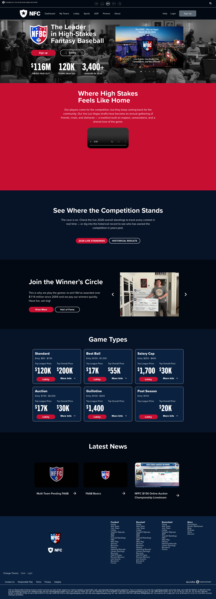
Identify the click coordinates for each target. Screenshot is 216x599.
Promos (106, 13)
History (114, 547)
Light (30, 573)
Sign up (43, 53)
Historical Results (118, 549)
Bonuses (114, 545)
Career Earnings (118, 551)
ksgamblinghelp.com (76, 593)
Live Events (116, 559)
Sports (87, 13)
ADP (96, 13)
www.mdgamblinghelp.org (101, 593)
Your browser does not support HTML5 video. (108, 138)
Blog (189, 528)
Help (165, 13)
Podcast (190, 530)
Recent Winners (117, 557)
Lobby (76, 13)
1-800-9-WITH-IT (39, 593)
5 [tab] (157, 71)
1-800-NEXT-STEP (161, 592)
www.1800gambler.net (145, 593)
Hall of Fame (67, 309)
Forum (113, 562)
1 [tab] (141, 71)
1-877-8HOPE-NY (98, 592)
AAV (112, 535)
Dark (23, 573)
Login (173, 13)
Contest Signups (118, 532)
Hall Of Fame (116, 555)
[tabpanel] (149, 47)
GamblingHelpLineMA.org (58, 592)
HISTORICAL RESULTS (124, 241)
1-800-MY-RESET (190, 590)
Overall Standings (118, 537)
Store (189, 532)
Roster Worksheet (195, 526)
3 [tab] (149, 71)
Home (113, 524)
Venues (114, 543)
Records (114, 553)
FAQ (112, 539)
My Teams (64, 13)
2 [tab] (145, 71)
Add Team (115, 526)
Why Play (114, 541)
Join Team (115, 528)
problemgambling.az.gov (138, 592)
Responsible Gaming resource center (28, 590)
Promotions (192, 524)
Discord (190, 534)
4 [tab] (153, 71)
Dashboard (50, 13)
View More (41, 309)
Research (115, 561)
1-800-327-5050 (79, 592)
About (117, 13)
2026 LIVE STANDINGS (92, 241)
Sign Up (187, 13)
